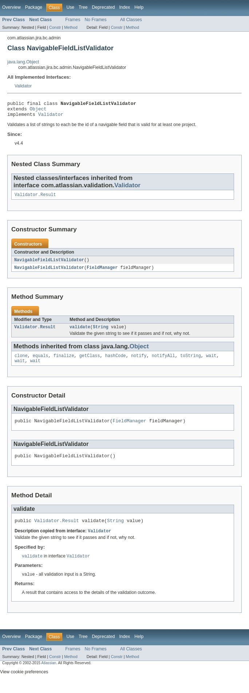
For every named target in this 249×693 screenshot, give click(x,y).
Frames (72, 19)
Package (33, 7)
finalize (64, 362)
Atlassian (48, 674)
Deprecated (103, 7)
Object (38, 110)
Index (124, 7)
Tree (83, 7)
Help (138, 7)
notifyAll (163, 362)
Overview (11, 7)
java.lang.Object (23, 61)
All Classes (131, 19)
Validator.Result (35, 198)
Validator (23, 86)
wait (211, 362)
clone (21, 362)
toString (190, 362)
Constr (55, 27)
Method (70, 27)
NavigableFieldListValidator (49, 264)
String (100, 332)
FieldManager (102, 272)
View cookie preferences (24, 683)
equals (40, 362)
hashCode (115, 362)
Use (70, 7)
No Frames (96, 19)
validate (80, 332)
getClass (89, 362)
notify (139, 362)
